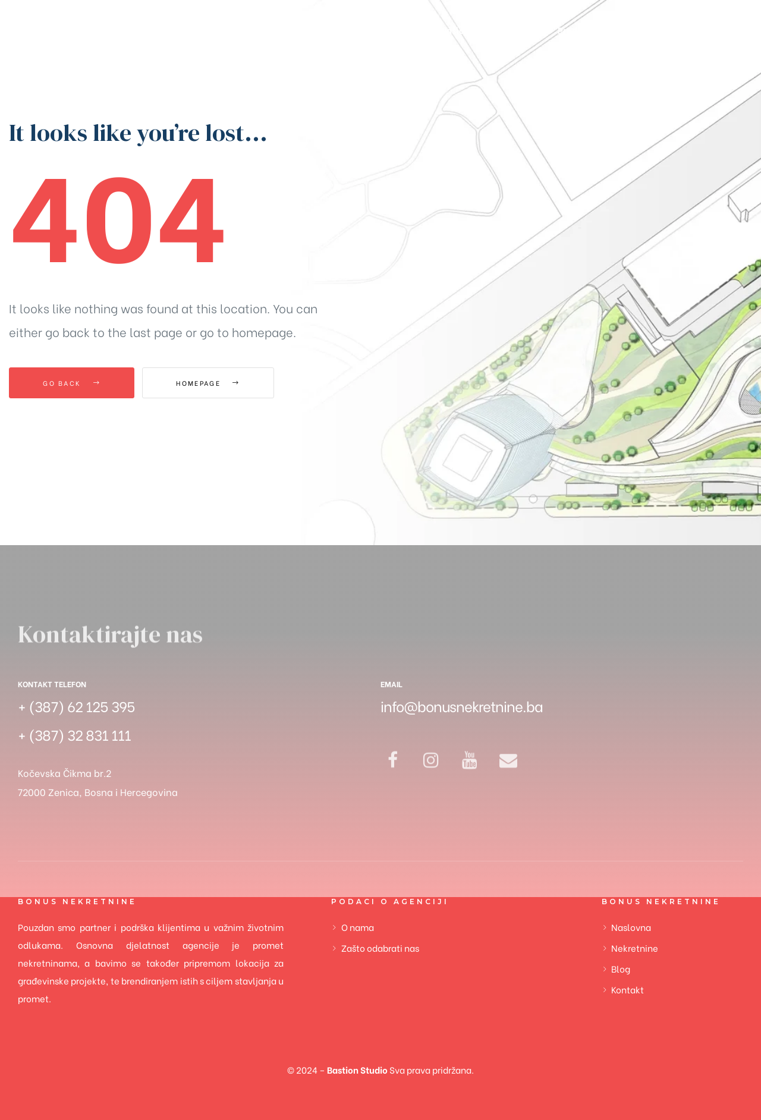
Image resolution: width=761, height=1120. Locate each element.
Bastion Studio (357, 1069)
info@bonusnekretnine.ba (461, 705)
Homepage (208, 383)
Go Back (71, 383)
